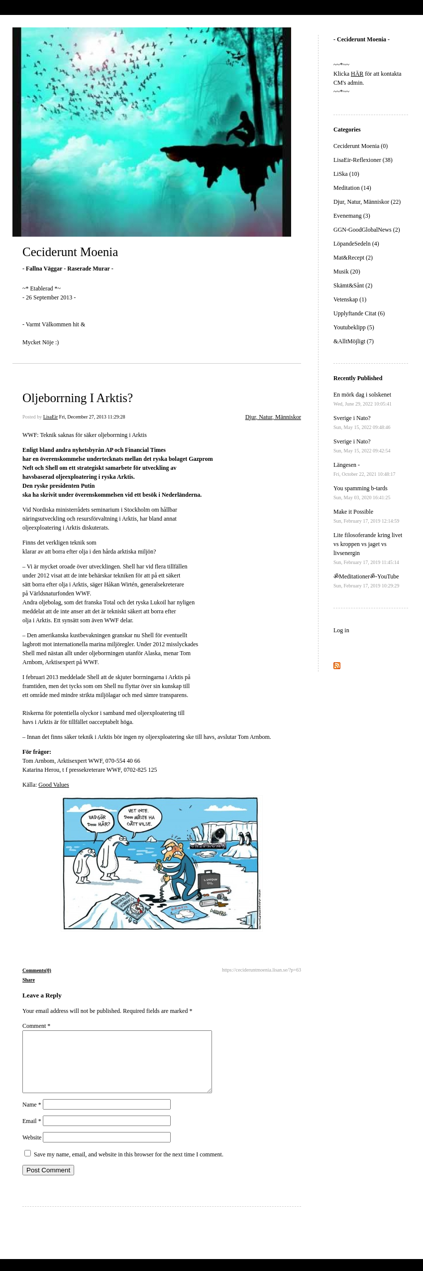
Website (31, 1149)
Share (28, 980)
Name (31, 1116)
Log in (341, 630)
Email (31, 1133)
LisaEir (50, 417)
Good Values (53, 784)
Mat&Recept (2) (353, 257)
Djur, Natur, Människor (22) (367, 201)
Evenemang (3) (351, 215)
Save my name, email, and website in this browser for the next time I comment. (128, 1166)
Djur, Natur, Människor (273, 417)
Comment (36, 1025)
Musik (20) (346, 271)
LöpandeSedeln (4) (356, 243)
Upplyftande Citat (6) (359, 313)
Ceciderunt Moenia (70, 252)
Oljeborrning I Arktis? (77, 398)
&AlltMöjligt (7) (353, 341)
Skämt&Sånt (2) (352, 285)
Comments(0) (36, 970)
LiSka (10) (346, 173)
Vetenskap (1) (349, 299)
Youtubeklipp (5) (353, 327)
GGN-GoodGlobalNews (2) (366, 229)
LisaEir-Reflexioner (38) (363, 159)
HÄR (357, 73)
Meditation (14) (352, 187)
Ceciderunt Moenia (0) (360, 145)
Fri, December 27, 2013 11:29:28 (92, 417)
